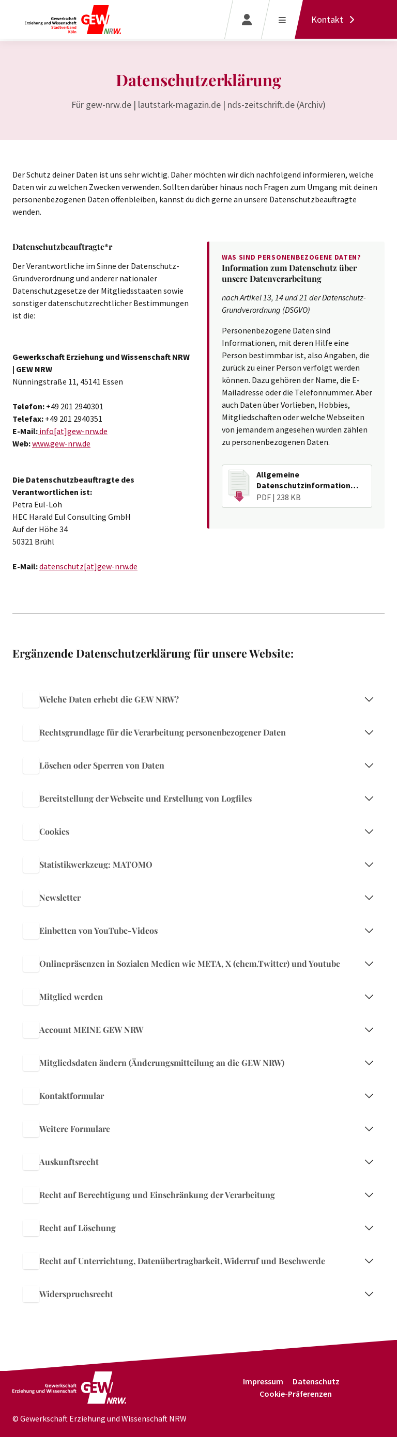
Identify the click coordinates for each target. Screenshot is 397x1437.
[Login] (246, 19)
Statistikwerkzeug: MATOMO (87, 864)
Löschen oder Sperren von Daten (93, 765)
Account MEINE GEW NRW (83, 1029)
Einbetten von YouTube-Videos (90, 930)
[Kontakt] (335, 19)
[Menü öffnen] (282, 19)
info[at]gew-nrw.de (73, 431)
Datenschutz (316, 1381)
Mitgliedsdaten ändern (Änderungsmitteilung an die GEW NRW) (153, 1063)
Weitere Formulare (66, 1129)
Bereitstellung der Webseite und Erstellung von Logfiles (137, 798)
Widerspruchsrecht (68, 1294)
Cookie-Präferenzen (295, 1393)
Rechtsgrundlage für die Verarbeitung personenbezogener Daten (154, 732)
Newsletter (52, 897)
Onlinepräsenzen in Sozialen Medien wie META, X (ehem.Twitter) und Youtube (181, 963)
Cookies (46, 831)
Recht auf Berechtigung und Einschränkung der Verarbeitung (149, 1195)
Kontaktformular (63, 1096)
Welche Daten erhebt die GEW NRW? (101, 699)
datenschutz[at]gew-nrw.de (88, 566)
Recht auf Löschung (69, 1228)
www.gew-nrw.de (61, 443)
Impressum (263, 1381)
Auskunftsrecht (61, 1162)
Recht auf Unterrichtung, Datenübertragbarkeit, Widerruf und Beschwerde (174, 1261)
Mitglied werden (63, 996)
